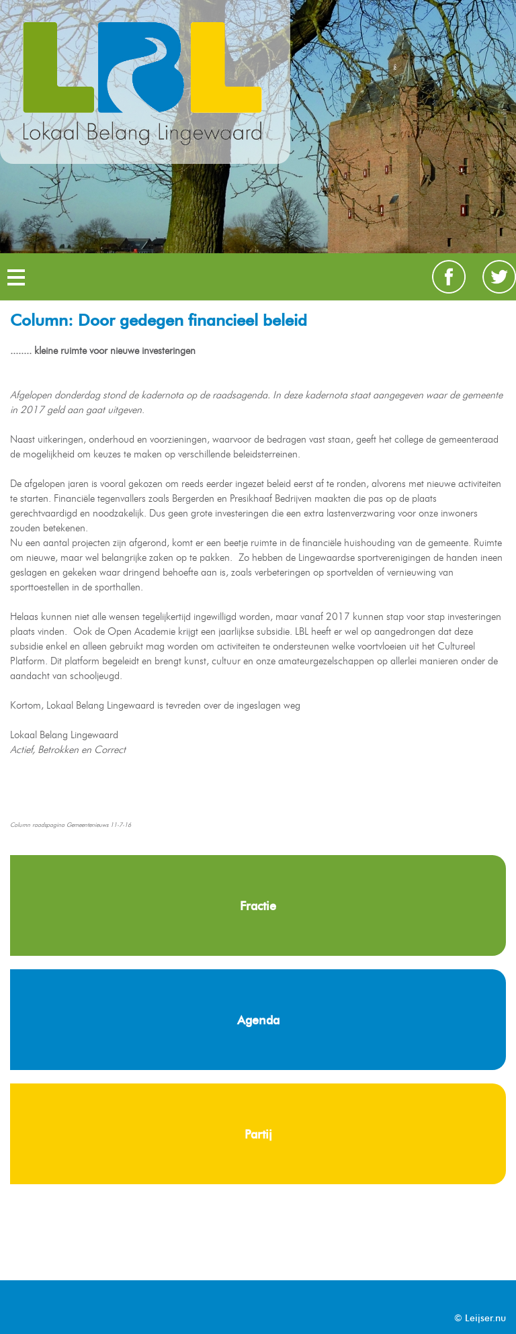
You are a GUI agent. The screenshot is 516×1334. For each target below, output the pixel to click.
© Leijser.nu (480, 1318)
